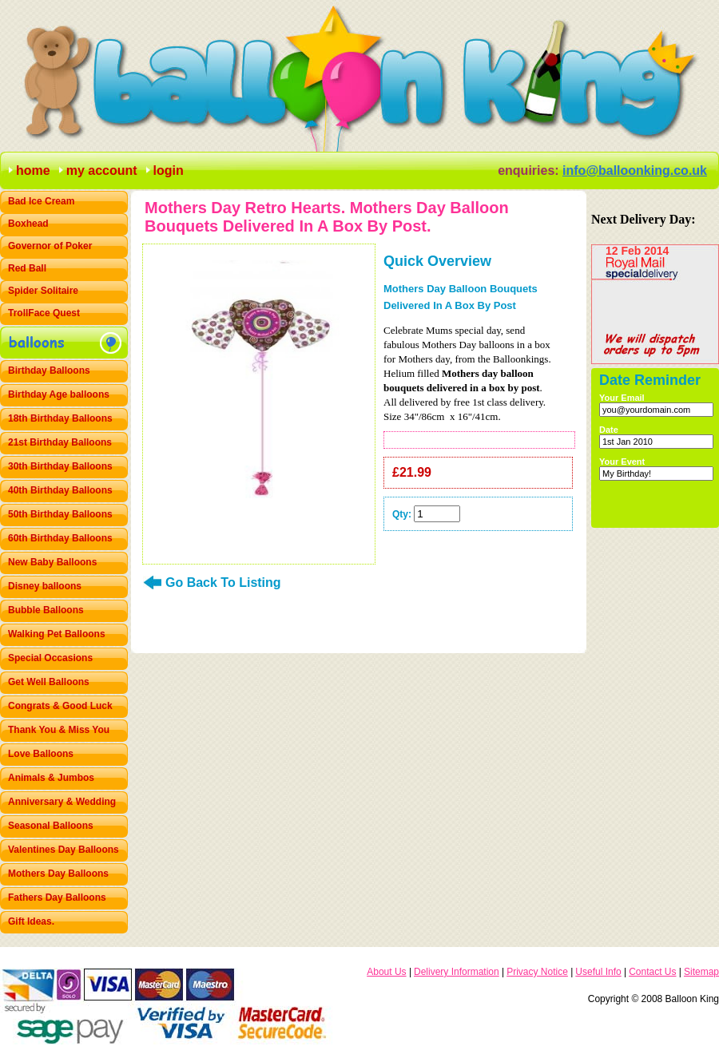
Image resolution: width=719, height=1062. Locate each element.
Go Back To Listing (223, 582)
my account (101, 170)
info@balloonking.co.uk (634, 170)
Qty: (401, 514)
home (33, 170)
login (168, 170)
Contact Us (652, 971)
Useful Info (598, 971)
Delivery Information (456, 971)
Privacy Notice (537, 971)
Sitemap (701, 971)
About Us (386, 971)
